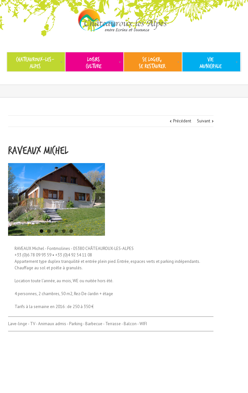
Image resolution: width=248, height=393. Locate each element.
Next (100, 198)
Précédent (182, 121)
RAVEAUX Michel (38, 150)
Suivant (203, 121)
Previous (13, 198)
